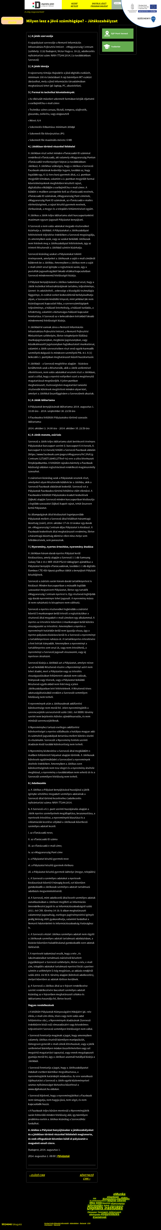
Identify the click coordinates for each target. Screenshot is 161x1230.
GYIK (88, 1223)
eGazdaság (113, 1197)
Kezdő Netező (74, 5)
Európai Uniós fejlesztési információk (56, 1223)
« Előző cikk (37, 1175)
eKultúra (124, 1197)
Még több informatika (95, 1204)
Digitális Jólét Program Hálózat (99, 5)
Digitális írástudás (105, 1208)
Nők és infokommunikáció (98, 1199)
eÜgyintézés (110, 1214)
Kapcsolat (57, 1225)
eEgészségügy (118, 1203)
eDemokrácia (116, 1206)
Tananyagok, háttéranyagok (109, 1212)
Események (99, 1217)
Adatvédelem (74, 1223)
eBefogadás (95, 1214)
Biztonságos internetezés (116, 1199)
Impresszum (48, 1225)
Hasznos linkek (107, 1204)
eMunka (119, 1194)
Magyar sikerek (116, 1200)
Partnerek (83, 1223)
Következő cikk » (87, 1177)
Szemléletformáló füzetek (12, 20)
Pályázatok (63, 1156)
